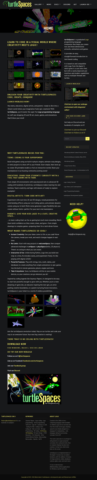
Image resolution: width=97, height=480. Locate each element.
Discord (67, 4)
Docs (56, 4)
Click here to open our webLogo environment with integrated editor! (75, 107)
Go (87, 139)
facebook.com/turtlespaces (33, 361)
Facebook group (20, 366)
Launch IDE (85, 4)
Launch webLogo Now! (18, 101)
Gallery (38, 4)
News (49, 4)
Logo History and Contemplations (72, 186)
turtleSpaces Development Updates (73, 195)
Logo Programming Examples (72, 191)
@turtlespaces (24, 356)
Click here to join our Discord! (75, 130)
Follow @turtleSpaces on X (9, 420)
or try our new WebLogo (20, 352)
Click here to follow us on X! (74, 133)
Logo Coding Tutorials (70, 182)
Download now (17, 344)
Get (75, 4)
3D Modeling (29, 433)
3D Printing (43, 431)
